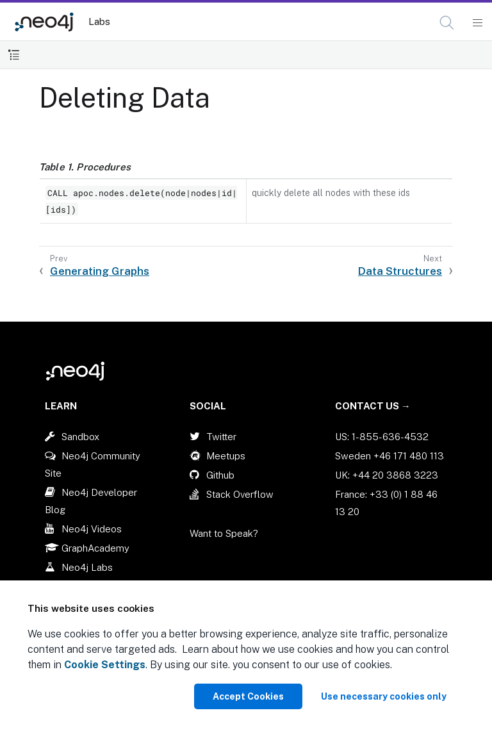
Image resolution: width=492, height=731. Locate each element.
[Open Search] (447, 23)
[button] (446, 22)
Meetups (225, 455)
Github (220, 475)
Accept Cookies (248, 696)
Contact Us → (373, 405)
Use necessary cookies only (384, 696)
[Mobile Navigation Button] (477, 23)
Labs (99, 21)
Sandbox (80, 436)
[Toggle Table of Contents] (14, 55)
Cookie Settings (104, 665)
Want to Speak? (224, 533)
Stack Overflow (240, 494)
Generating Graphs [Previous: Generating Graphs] (99, 271)
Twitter (221, 436)
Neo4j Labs (87, 567)
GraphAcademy (95, 548)
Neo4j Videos (92, 528)
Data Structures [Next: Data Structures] (400, 271)
